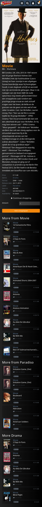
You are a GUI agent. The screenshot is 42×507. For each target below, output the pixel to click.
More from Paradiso (18, 362)
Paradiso (16, 186)
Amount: (5, 203)
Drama (15, 178)
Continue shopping (21, 198)
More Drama (12, 435)
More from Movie (15, 218)
